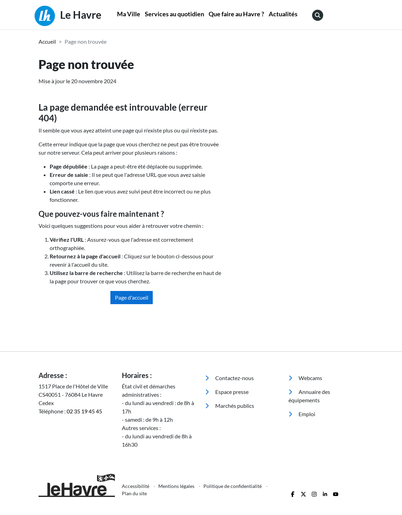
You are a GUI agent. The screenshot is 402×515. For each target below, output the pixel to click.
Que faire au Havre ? (236, 14)
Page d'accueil (131, 297)
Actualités (283, 14)
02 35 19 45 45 (84, 411)
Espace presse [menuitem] (227, 391)
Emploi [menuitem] (301, 414)
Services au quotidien (174, 14)
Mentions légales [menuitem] (176, 486)
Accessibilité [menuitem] (136, 486)
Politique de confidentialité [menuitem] (233, 486)
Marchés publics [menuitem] (229, 405)
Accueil (47, 41)
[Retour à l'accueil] (76, 485)
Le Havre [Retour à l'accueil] (67, 16)
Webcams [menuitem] (305, 378)
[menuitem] (129, 14)
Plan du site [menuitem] (134, 493)
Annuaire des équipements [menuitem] (309, 395)
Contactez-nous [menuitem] (229, 378)
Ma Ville (128, 14)
